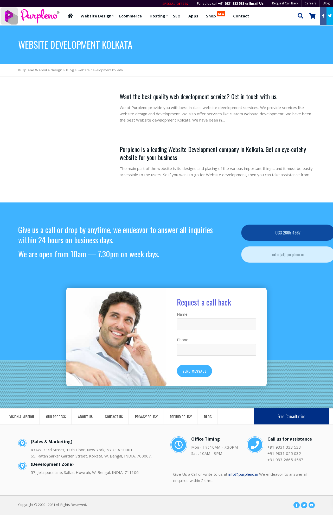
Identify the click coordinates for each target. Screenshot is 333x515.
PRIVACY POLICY (146, 416)
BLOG (208, 416)
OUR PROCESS (56, 416)
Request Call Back (285, 3)
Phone (182, 339)
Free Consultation (291, 416)
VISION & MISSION (21, 416)
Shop (215, 14)
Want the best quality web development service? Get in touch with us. (198, 96)
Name (182, 314)
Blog (326, 3)
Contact (241, 15)
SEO (177, 15)
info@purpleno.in (243, 474)
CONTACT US (114, 416)
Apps (193, 15)
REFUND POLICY (181, 416)
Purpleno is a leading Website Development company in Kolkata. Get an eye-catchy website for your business (213, 153)
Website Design (96, 15)
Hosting (157, 15)
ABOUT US (85, 416)
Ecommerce (130, 15)
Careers (310, 3)
